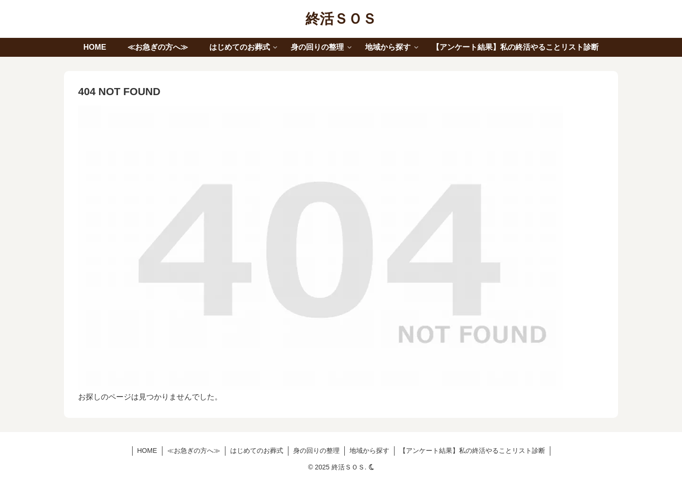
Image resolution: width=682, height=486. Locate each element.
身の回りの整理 (316, 450)
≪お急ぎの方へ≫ (193, 450)
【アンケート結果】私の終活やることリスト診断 (472, 450)
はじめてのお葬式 (256, 450)
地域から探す (369, 450)
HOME (147, 450)
